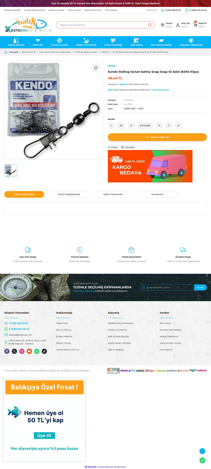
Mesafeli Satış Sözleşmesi (120, 323)
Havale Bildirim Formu (67, 349)
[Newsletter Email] (173, 287)
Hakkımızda (62, 323)
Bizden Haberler (64, 336)
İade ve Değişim (116, 349)
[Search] (105, 24)
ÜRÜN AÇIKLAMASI (24, 194)
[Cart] (200, 25)
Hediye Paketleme (169, 336)
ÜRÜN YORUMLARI (113, 194)
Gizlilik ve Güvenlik (117, 330)
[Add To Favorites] (96, 68)
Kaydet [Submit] (200, 287)
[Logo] (27, 25)
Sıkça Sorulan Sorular (170, 343)
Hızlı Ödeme (166, 349)
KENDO (112, 66)
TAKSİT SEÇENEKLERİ (68, 194)
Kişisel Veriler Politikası (119, 343)
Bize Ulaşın (165, 323)
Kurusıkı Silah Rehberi (171, 330)
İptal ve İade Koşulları (118, 336)
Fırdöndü (128, 100)
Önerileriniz (157, 194)
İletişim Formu (63, 343)
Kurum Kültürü (63, 330)
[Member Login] (183, 25)
